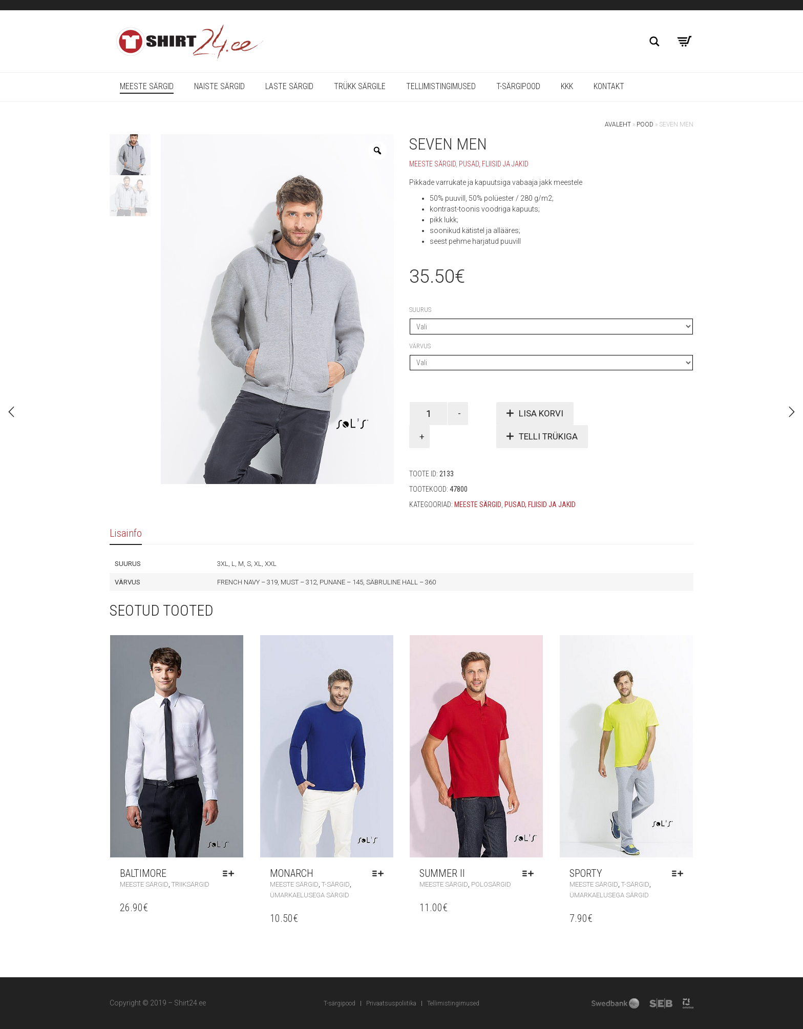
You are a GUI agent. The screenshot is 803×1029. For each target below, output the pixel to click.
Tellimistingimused (441, 86)
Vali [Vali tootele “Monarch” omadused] (380, 873)
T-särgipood (518, 86)
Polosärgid (491, 884)
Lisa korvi (541, 413)
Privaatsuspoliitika (391, 1003)
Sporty (585, 873)
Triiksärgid (190, 884)
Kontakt (609, 86)
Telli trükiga (548, 436)
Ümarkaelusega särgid (309, 895)
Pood (645, 124)
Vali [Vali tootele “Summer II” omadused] (530, 873)
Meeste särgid (147, 86)
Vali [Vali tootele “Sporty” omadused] (680, 873)
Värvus (420, 346)
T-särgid (336, 884)
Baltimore (143, 873)
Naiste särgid (219, 86)
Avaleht (618, 124)
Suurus (420, 309)
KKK (567, 86)
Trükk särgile (360, 86)
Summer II (442, 873)
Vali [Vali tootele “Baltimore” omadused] (231, 873)
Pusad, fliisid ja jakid (494, 164)
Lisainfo (126, 533)
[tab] (126, 533)
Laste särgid (289, 86)
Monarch (291, 873)
